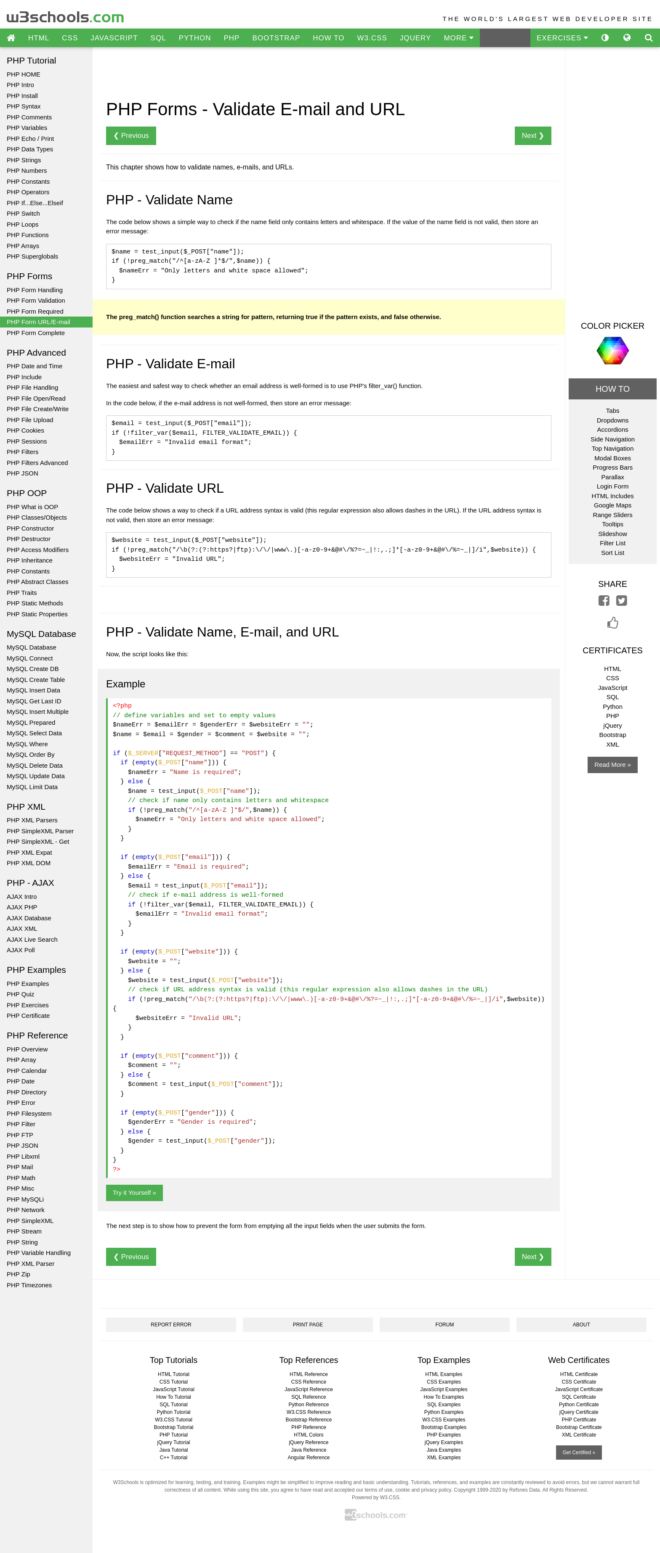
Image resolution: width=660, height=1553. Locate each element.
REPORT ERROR (171, 1325)
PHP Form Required (35, 311)
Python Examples (443, 1412)
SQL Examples (444, 1405)
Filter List (612, 543)
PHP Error (21, 1102)
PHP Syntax (24, 106)
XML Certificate (579, 1435)
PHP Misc (21, 1188)
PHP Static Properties (37, 614)
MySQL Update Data (36, 775)
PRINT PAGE (308, 1325)
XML (612, 744)
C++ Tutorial (173, 1458)
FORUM (444, 1325)
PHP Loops (23, 224)
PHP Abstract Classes (37, 581)
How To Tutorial (173, 1397)
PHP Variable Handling (39, 1252)
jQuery (613, 725)
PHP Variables (27, 127)
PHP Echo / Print (30, 138)
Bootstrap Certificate (579, 1427)
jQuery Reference (308, 1442)
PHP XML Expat (29, 852)
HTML (38, 38)
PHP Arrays (23, 245)
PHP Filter (21, 1124)
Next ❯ (533, 136)
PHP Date (21, 1081)
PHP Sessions (27, 441)
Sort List (612, 552)
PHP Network (26, 1209)
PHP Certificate (28, 1015)
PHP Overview (27, 1049)
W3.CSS (372, 38)
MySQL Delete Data (35, 765)
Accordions (612, 429)
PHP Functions (28, 234)
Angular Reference (308, 1458)
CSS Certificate (579, 1382)
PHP (232, 38)
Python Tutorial (173, 1412)
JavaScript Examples (443, 1389)
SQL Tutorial (173, 1405)
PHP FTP (20, 1134)
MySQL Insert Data (33, 690)
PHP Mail (20, 1166)
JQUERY (415, 38)
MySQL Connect (30, 658)
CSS (70, 38)
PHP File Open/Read (36, 398)
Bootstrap (612, 734)
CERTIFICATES (613, 650)
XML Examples (443, 1458)
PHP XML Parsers (32, 820)
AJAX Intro (22, 896)
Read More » (612, 764)
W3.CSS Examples (443, 1420)
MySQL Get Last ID (34, 701)
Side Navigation (613, 439)
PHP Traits (22, 592)
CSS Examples (444, 1382)
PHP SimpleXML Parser (40, 831)
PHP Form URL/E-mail (38, 321)
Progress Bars (613, 467)
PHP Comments (29, 117)
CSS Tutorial (174, 1382)
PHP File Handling (32, 387)
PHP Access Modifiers (38, 549)
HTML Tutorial (173, 1374)
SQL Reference (308, 1397)
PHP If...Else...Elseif (35, 202)
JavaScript (613, 687)
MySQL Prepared (31, 722)
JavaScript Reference (309, 1389)
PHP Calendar (27, 1070)
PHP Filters (23, 451)
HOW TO (328, 38)
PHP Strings (24, 160)
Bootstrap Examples (443, 1427)
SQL (158, 38)
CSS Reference (308, 1382)
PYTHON (195, 38)
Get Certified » (579, 1452)
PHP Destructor (29, 538)
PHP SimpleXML (30, 1220)
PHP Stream (24, 1231)
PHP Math (21, 1177)
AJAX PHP (22, 907)
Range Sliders (613, 514)
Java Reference (308, 1450)
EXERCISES (562, 38)
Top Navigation (612, 448)
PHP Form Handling (35, 289)
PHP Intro (20, 84)
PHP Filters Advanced (37, 462)
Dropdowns (613, 420)
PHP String (22, 1242)
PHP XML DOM (29, 862)
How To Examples (444, 1397)
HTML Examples (443, 1374)
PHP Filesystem (29, 1113)
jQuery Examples (444, 1442)
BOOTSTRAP (276, 38)
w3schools (66, 15)
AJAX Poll (21, 949)
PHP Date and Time (34, 366)
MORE (459, 38)
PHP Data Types (30, 149)
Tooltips (612, 524)
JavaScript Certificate (579, 1389)
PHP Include (24, 376)
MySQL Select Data (34, 733)
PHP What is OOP (32, 506)
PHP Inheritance (30, 560)
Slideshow (612, 533)
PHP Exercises (28, 1005)
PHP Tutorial (174, 1435)
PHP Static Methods (35, 603)
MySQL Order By (31, 754)
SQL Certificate (579, 1397)
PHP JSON (22, 473)
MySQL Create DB (33, 668)
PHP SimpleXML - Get (38, 841)
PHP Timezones (29, 1285)
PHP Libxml (23, 1156)
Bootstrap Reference (308, 1420)
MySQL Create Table (36, 679)
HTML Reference (309, 1374)
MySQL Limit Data (32, 786)
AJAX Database (29, 918)
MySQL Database (31, 647)
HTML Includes (613, 495)
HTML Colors (308, 1435)
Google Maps (612, 505)
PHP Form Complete (36, 332)
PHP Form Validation (36, 300)
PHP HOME (23, 74)
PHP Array (21, 1059)
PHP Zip (18, 1274)
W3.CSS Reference (309, 1412)
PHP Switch (23, 213)
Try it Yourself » (134, 1192)
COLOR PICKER (612, 325)
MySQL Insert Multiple (38, 711)
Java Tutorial (173, 1450)
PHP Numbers (27, 170)
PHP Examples (28, 983)
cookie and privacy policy (423, 1490)
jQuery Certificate (579, 1412)
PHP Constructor (30, 528)
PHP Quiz (21, 994)
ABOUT (581, 1325)
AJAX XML (22, 928)
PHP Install (22, 95)
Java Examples (444, 1450)
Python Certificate (579, 1405)
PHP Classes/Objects (37, 517)
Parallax (612, 477)
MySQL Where (27, 743)
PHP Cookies (25, 430)
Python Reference (308, 1405)
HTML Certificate (579, 1374)
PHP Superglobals (32, 256)
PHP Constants (28, 181)
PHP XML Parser (30, 1263)
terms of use (378, 1490)
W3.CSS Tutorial (173, 1420)
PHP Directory (27, 1092)
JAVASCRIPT (114, 38)
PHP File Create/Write (38, 408)
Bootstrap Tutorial (173, 1427)
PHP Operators (28, 191)
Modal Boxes (612, 458)
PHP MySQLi (25, 1199)
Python (613, 706)
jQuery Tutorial (173, 1442)
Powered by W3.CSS (375, 1497)
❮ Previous (131, 136)
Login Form (613, 486)
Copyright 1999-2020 (477, 1490)
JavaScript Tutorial (173, 1389)
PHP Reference (308, 1427)
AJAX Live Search (32, 939)
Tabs (613, 410)
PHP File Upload (30, 419)
